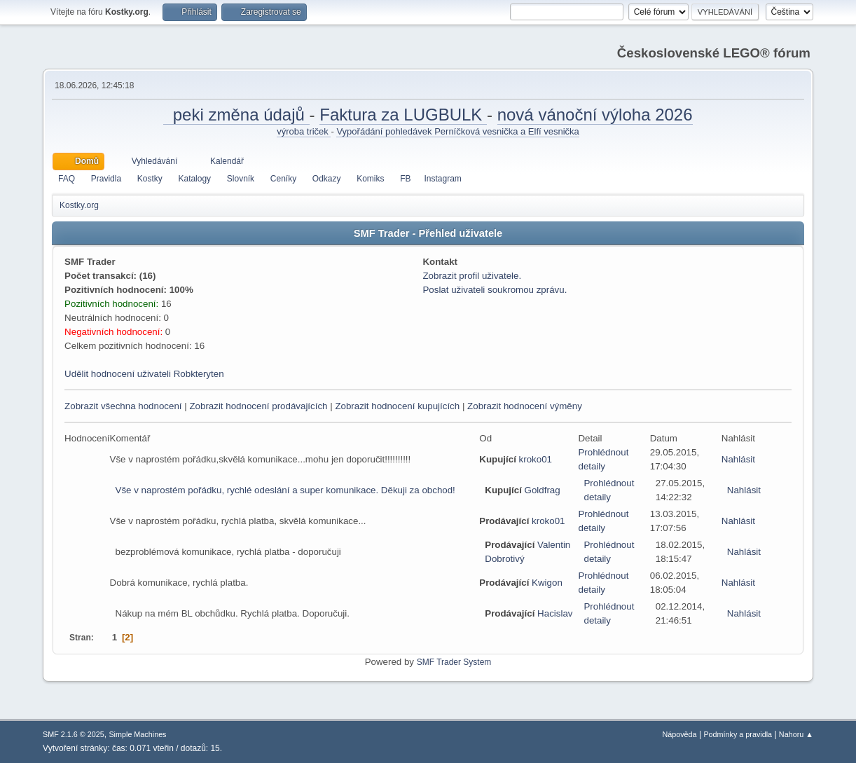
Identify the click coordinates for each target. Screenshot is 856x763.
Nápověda (679, 734)
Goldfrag (542, 490)
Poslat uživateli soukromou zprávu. (494, 289)
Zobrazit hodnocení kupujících (397, 406)
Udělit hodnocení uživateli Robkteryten (143, 374)
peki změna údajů (236, 114)
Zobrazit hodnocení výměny (524, 406)
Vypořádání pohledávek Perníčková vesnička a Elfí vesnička (457, 131)
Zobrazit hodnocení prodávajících (258, 406)
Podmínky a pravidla (737, 734)
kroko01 (535, 459)
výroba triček (304, 131)
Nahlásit (738, 459)
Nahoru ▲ (796, 734)
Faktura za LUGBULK (403, 114)
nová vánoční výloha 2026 (595, 114)
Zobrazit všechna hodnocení (122, 406)
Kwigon (547, 582)
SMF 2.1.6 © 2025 (73, 734)
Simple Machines (137, 734)
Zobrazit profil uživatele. (471, 275)
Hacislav (554, 613)
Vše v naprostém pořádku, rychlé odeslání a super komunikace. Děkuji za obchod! (285, 490)
